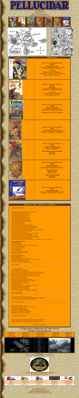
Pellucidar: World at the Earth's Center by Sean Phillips (26, 233)
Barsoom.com (54, 381)
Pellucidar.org (11, 382)
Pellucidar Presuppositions (41, 333)
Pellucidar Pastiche (68, 336)
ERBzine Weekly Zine (25, 384)
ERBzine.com (24, 380)
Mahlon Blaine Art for (23, 279)
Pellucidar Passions (68, 333)
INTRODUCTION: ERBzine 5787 (39, 331)
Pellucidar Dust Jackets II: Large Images (20, 282)
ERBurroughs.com (54, 382)
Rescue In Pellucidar (18, 307)
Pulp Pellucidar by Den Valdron (21, 216)
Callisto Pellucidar (18, 250)
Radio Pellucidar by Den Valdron (21, 215)
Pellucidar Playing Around (41, 336)
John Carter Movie (68, 384)
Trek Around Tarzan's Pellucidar (21, 299)
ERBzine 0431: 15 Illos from (52, 73)
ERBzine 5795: (40, 335)
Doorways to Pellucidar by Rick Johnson (23, 234)
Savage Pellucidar (52, 190)
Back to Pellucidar (18, 287)
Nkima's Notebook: (22, 258)
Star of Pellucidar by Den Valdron (21, 212)
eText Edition (52, 70)
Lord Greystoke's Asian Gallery (52, 75)
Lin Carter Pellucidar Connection (21, 252)
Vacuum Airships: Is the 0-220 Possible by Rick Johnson (26, 236)
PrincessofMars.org (68, 382)
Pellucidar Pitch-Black (11, 336)
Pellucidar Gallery (18, 288)
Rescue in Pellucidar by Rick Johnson (22, 220)
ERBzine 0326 (52, 176)
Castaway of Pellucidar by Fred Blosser (22, 311)
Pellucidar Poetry (11, 333)
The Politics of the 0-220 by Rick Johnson (23, 238)
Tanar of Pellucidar (52, 108)
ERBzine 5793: (11, 335)
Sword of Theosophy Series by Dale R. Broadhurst (25, 211)
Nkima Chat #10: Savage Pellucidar (22, 260)
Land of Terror (52, 165)
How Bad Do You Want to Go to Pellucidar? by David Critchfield (28, 229)
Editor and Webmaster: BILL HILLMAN (39, 388)
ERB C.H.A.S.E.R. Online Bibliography (52, 63)
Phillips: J (21, 309)
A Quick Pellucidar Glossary (21, 232)
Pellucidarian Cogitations (19, 223)
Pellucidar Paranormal (25, 336)
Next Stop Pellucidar (18, 246)
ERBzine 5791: (55, 332)
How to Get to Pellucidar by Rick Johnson (23, 230)
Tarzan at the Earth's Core (52, 130)
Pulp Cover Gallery (48, 72)
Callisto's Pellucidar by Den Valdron (22, 217)
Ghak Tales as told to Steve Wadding (22, 312)
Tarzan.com (11, 380)
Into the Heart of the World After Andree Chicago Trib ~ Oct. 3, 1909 (29, 321)
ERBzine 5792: (68, 332)
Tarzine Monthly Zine (11, 384)
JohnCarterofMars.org (68, 381)
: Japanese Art (21, 270)
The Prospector (39, 353)
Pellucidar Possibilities (55, 333)
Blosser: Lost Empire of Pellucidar (21, 310)
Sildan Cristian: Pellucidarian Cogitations (23, 221)
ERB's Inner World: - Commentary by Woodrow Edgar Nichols (33, 239)
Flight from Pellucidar (19, 286)
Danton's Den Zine (39, 384)
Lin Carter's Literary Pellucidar (21, 251)
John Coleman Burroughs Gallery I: (26, 274)
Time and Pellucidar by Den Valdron (22, 218)
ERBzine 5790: (40, 332)
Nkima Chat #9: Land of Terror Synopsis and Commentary (26, 259)
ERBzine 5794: (25, 335)
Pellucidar (52, 87)
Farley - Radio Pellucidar (19, 247)
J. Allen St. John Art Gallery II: (29, 273)
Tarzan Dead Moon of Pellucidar (21, 280)
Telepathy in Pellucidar (19, 222)
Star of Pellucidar (18, 244)
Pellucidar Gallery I (52, 171)
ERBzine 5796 (55, 335)
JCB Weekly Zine (54, 384)
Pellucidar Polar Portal (55, 336)
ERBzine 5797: (68, 335)
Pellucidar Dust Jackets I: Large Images (20, 281)
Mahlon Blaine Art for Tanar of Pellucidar (52, 112)
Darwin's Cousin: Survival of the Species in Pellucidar (26, 245)
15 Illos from (21, 276)
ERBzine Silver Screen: (22, 296)
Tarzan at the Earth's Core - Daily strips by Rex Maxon (26, 285)
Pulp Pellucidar (17, 248)
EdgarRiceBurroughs (54, 380)
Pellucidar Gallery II (52, 172)
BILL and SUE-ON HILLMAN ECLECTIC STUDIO (39, 390)
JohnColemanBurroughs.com (39, 381)
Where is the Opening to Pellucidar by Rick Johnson (25, 226)
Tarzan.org (11, 381)
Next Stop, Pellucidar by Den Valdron (22, 214)
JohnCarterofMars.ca (68, 380)
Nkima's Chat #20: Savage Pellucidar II (22, 261)
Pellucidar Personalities (25, 333)
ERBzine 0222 (57, 72)
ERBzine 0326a (52, 177)
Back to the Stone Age (52, 146)
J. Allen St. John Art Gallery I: (28, 272)
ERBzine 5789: (25, 332)
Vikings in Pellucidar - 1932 (20, 305)
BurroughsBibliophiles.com (24, 381)
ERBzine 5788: (11, 332)
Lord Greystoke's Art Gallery (52, 95)
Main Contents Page (16, 242)
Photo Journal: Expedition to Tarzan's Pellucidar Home (26, 227)
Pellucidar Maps (17, 284)
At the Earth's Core (52, 66)
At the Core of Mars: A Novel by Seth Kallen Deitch (25, 306)
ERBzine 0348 (52, 153)
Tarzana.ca (25, 382)
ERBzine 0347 (52, 152)
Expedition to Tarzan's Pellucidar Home (22, 297)
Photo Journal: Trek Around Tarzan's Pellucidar (24, 228)
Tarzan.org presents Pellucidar (39, 324)
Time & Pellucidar (18, 253)
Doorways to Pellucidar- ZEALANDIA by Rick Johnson (26, 235)
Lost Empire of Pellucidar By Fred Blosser (23, 224)
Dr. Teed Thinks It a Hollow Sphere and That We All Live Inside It (28, 320)
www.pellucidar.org (39, 10)
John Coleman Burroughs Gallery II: (27, 275)
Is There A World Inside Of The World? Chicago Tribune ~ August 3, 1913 (30, 319)
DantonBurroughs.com (39, 380)
